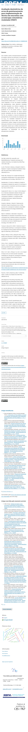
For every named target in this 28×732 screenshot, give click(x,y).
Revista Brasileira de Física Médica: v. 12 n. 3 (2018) (15, 437)
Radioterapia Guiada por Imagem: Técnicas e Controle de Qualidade (15, 431)
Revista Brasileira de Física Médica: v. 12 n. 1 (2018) (13, 451)
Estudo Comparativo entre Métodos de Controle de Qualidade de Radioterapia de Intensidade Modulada (14, 449)
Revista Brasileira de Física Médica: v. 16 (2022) (15, 545)
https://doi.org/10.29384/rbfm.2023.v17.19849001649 (14, 41)
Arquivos (7, 4)
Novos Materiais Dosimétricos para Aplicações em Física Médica (14, 466)
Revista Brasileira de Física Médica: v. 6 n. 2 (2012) (14, 601)
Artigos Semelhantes (7, 410)
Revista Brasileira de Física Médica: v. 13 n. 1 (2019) (15, 433)
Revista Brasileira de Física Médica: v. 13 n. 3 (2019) (14, 443)
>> (12, 491)
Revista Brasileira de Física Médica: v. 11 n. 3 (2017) (14, 487)
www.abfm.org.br (7, 689)
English (5, 617)
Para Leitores (5, 651)
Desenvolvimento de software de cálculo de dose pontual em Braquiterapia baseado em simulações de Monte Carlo (14, 568)
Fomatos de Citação (6, 336)
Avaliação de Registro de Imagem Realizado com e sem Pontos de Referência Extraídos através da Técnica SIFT (14, 550)
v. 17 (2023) (13, 4)
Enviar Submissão (7, 609)
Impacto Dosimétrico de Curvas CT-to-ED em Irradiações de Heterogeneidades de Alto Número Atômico (14, 590)
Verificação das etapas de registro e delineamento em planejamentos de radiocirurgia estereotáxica (13, 543)
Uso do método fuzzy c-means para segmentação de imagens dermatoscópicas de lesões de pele (15, 599)
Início (2, 4)
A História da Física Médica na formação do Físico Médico (14, 435)
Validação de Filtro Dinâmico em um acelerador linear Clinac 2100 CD (13, 486)
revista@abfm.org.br (17, 689)
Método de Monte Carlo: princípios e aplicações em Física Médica (14, 504)
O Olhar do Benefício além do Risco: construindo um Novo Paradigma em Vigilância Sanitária (15, 458)
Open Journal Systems (7, 661)
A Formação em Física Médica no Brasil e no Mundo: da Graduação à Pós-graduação (15, 415)
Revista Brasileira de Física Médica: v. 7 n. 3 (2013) (15, 526)
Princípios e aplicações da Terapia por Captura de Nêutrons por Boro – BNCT (15, 514)
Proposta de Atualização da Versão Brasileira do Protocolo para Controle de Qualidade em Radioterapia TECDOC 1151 (15, 476)
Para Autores (5, 653)
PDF (4, 312)
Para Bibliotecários (6, 655)
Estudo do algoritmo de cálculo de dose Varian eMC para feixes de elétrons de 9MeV (15, 425)
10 (9, 491)
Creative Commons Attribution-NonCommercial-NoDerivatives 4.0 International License (13, 367)
